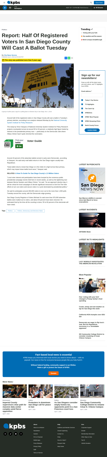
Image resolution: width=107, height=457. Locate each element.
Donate (53, 373)
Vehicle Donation (86, 443)
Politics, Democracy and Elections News (30, 211)
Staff (35, 449)
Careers (36, 434)
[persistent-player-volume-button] (10, 9)
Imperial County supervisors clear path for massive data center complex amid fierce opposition (14, 406)
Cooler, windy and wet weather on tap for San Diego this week (91, 308)
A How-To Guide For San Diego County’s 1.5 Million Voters (37, 173)
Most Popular (85, 275)
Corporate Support (86, 427)
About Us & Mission (39, 427)
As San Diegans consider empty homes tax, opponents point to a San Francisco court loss (66, 405)
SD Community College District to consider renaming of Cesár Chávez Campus (91, 336)
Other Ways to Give (86, 437)
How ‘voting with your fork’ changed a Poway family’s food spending (90, 299)
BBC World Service (82, 8)
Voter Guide (34, 140)
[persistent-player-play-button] (5, 9)
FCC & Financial (38, 437)
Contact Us (60, 434)
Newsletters (37, 430)
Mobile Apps (37, 440)
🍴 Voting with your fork (89, 33)
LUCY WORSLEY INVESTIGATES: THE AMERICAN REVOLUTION (91, 262)
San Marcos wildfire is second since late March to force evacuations (90, 200)
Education (83, 400)
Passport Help (61, 443)
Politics (4, 30)
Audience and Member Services (66, 427)
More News (8, 382)
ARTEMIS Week (85, 232)
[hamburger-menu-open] (4, 2)
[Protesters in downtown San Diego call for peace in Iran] (41, 391)
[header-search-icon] (91, 2)
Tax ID (83, 440)
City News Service (10, 55)
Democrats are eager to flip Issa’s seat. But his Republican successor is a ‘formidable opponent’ (91, 325)
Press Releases (38, 443)
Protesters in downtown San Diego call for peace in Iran (40, 404)
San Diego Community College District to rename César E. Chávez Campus (92, 404)
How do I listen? (61, 440)
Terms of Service (38, 452)
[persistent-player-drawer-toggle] (98, 8)
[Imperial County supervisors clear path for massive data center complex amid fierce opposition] (15, 391)
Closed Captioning (62, 430)
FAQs (58, 437)
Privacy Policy (37, 446)
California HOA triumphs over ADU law (92, 315)
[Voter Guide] (13, 146)
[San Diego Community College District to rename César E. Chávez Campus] (92, 391)
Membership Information (88, 434)
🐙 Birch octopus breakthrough (91, 40)
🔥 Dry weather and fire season (91, 36)
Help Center (60, 446)
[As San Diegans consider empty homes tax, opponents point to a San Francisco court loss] (66, 391)
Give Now (99, 3)
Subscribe (92, 130)
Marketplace (18, 9)
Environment (6, 400)
